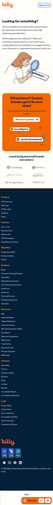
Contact (4, 384)
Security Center (7, 347)
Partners (4, 376)
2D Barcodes (6, 209)
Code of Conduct (7, 420)
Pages (3, 217)
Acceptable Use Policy (9, 417)
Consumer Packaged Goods (11, 273)
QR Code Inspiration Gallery (11, 329)
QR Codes (5, 205)
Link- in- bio (5, 227)
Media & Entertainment (10, 281)
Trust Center (6, 344)
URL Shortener (7, 201)
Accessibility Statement (10, 395)
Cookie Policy (6, 409)
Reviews (4, 388)
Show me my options (25, 119)
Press (3, 380)
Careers (4, 369)
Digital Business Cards (9, 242)
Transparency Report (9, 424)
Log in (26, 494)
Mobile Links (5, 234)
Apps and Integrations (9, 336)
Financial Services (8, 296)
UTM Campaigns (7, 238)
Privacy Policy (6, 405)
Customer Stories (8, 325)
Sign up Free (44, 5)
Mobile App (5, 355)
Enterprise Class (7, 256)
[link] (4, 462)
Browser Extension (8, 351)
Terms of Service (7, 413)
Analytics (4, 213)
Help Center (6, 340)
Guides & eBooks (7, 317)
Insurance (5, 292)
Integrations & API (8, 252)
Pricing (3, 259)
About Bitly (5, 365)
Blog (2, 314)
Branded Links (6, 230)
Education (5, 303)
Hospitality (5, 277)
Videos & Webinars (8, 321)
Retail (3, 270)
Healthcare (5, 288)
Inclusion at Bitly (7, 373)
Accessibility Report (8, 391)
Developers (5, 332)
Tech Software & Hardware (11, 285)
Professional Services (9, 300)
